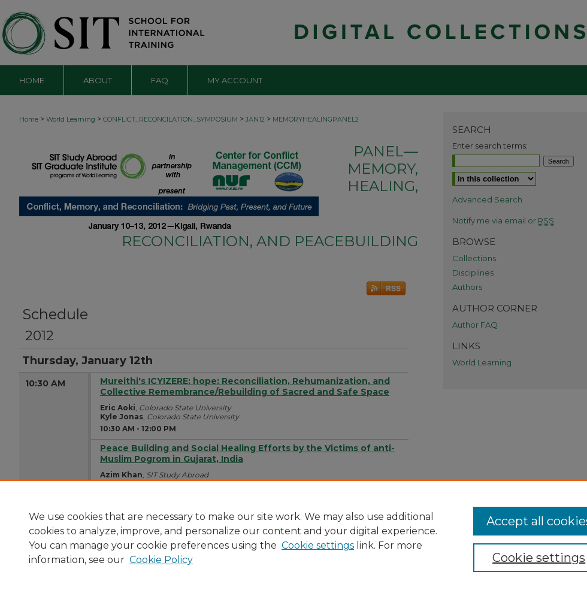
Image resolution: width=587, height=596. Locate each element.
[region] (293, 538)
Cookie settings (318, 545)
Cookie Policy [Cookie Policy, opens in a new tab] (161, 559)
